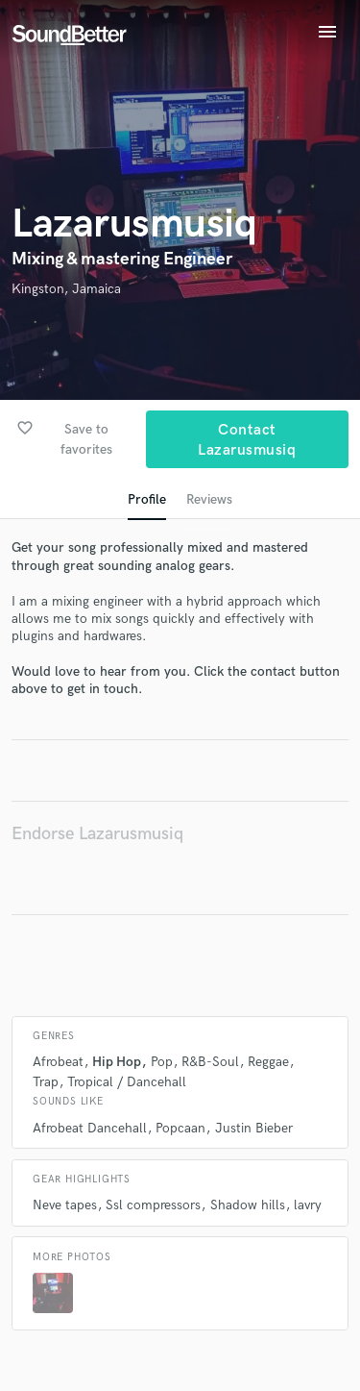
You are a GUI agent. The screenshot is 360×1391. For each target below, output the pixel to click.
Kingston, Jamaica (66, 289)
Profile (147, 499)
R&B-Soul (210, 1062)
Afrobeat (58, 1062)
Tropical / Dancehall (126, 1082)
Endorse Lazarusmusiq (97, 834)
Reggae (268, 1062)
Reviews (209, 499)
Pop (162, 1062)
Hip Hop (116, 1062)
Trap (46, 1082)
